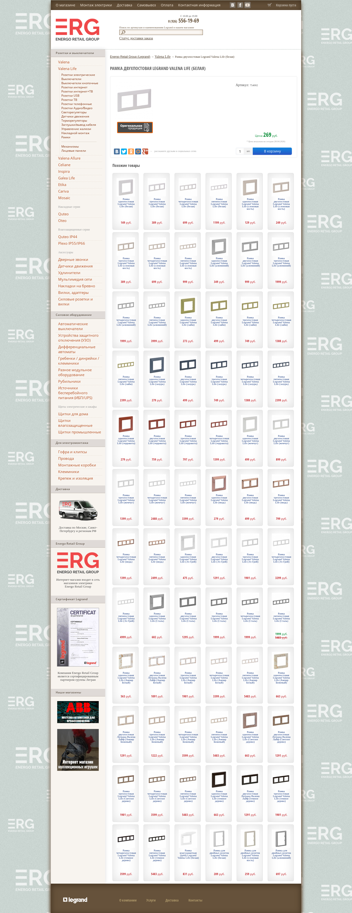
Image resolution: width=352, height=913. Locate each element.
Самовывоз (146, 5)
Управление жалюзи (76, 129)
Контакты (195, 900)
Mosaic (64, 197)
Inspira (64, 171)
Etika (62, 184)
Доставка (124, 5)
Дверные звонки (73, 259)
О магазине (65, 5)
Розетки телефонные (76, 104)
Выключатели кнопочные (79, 83)
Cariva (63, 191)
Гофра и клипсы (72, 451)
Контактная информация (199, 5)
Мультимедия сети (75, 279)
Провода (66, 458)
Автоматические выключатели (73, 326)
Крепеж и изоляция (75, 478)
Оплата (167, 5)
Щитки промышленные (79, 431)
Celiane (64, 164)
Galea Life (66, 177)
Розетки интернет (74, 87)
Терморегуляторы (74, 120)
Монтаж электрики (96, 5)
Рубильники (69, 381)
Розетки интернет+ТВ (77, 91)
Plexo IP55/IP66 (71, 243)
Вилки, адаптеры (73, 292)
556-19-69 (183, 20)
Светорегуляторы (74, 112)
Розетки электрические (78, 75)
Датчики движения (75, 116)
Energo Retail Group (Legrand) (130, 56)
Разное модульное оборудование (75, 372)
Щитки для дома (73, 413)
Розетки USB (70, 95)
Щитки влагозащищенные (75, 423)
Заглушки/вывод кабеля (78, 125)
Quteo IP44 (67, 236)
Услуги (151, 900)
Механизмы (70, 146)
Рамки (65, 137)
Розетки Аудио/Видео (76, 108)
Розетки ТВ (69, 100)
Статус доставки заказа (136, 38)
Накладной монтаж (75, 133)
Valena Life (67, 68)
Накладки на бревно (76, 285)
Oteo (62, 220)
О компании (128, 900)
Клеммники (68, 471)
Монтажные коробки (77, 464)
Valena (63, 61)
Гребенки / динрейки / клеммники (78, 361)
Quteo (63, 213)
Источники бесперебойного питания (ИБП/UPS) (75, 392)
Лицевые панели (73, 151)
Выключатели (71, 79)
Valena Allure (69, 158)
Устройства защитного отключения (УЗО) (78, 338)
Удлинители (69, 272)
